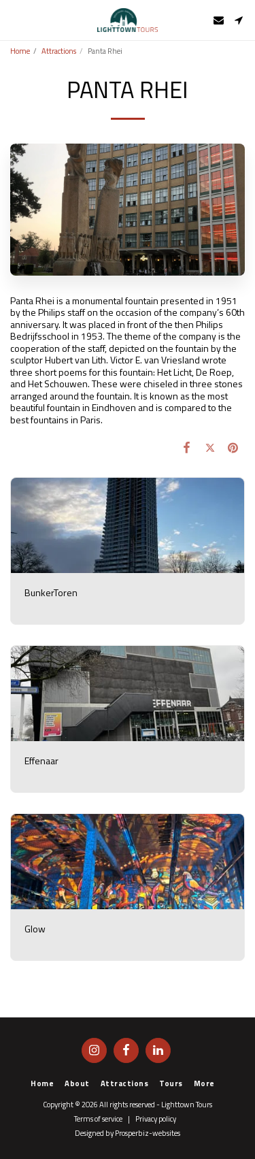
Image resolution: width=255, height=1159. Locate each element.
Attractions (58, 50)
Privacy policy (155, 1118)
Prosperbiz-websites (147, 1133)
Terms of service (98, 1118)
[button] (15, 19)
